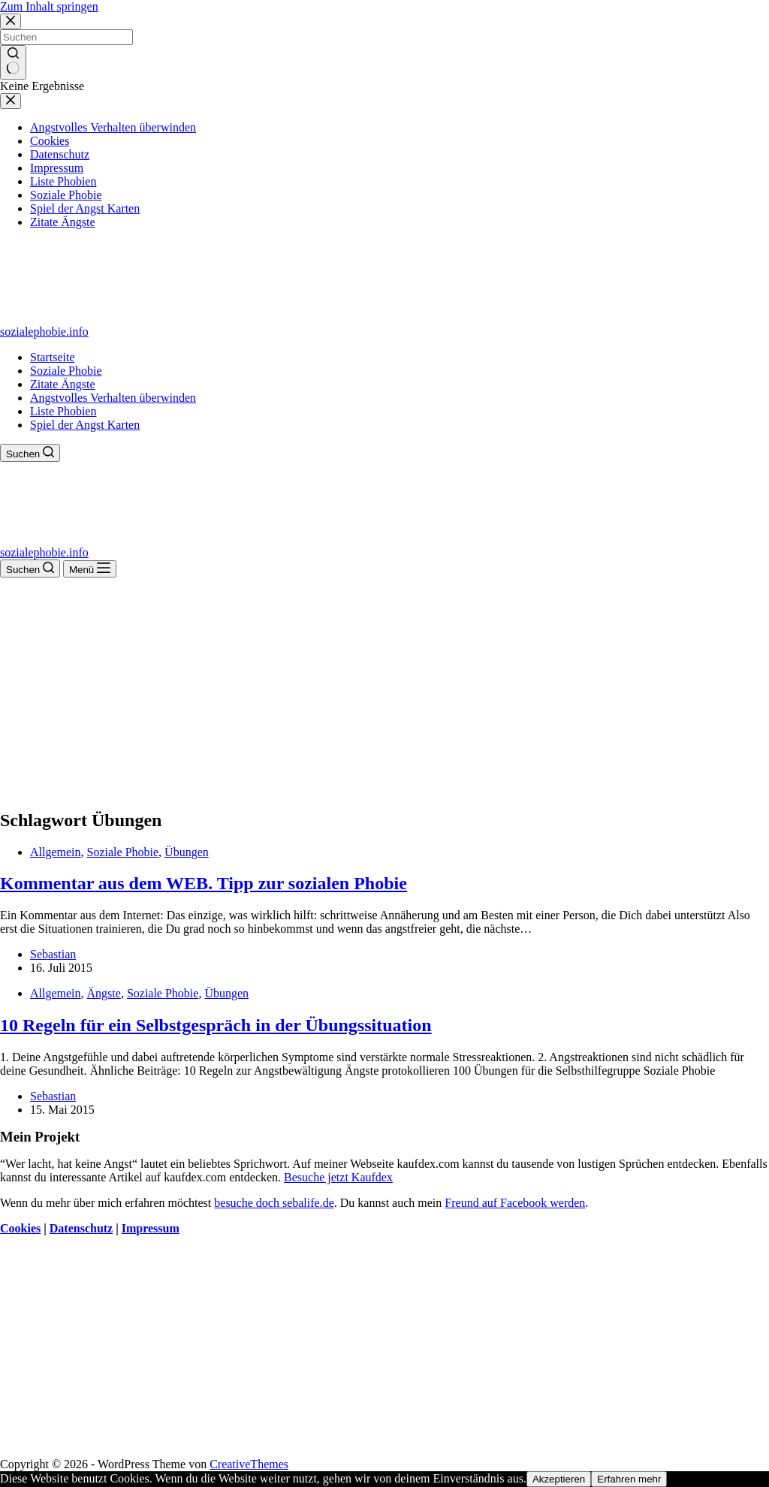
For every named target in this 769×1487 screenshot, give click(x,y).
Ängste (104, 993)
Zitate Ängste (62, 384)
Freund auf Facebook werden (515, 1202)
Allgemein (55, 852)
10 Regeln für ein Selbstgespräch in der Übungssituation (216, 1025)
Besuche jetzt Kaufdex (338, 1177)
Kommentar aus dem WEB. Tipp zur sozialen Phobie (203, 883)
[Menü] (89, 569)
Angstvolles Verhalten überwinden (113, 397)
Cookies (20, 1228)
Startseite (52, 357)
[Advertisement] (384, 690)
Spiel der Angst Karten (85, 424)
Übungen (186, 852)
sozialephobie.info (44, 331)
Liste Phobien (63, 411)
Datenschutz (81, 1228)
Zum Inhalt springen (49, 6)
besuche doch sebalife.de (273, 1202)
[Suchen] (30, 453)
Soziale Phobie (66, 370)
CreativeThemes (249, 1464)
